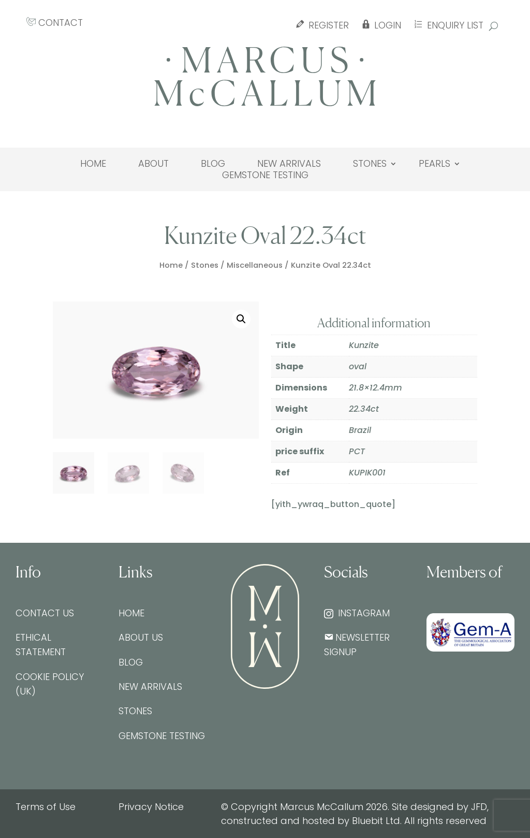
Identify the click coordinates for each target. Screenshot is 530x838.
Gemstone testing (265, 175)
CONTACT (54, 22)
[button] (241, 319)
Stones (370, 163)
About (153, 163)
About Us (141, 637)
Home (93, 163)
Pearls (434, 163)
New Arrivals (289, 163)
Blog (213, 163)
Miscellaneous (255, 265)
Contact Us (45, 612)
